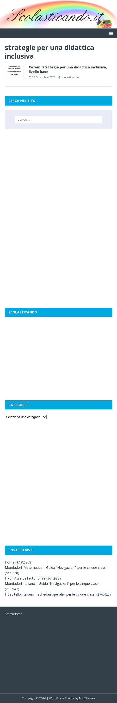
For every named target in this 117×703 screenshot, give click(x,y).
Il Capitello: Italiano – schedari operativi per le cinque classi (50, 594)
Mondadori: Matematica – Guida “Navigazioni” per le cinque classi (55, 567)
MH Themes (87, 698)
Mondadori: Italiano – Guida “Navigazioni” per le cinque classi (52, 583)
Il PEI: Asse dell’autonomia (25, 578)
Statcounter (13, 614)
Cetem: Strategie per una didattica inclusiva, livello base (68, 69)
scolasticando (70, 77)
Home (9, 562)
